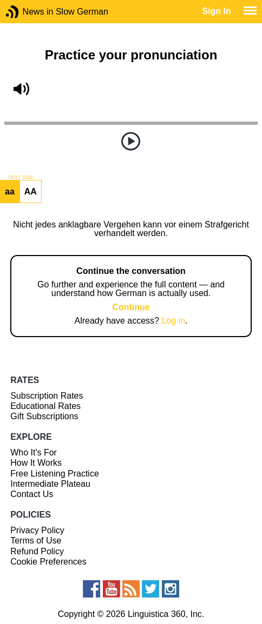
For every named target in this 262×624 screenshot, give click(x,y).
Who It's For (33, 452)
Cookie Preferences (48, 561)
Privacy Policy (37, 530)
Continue (130, 307)
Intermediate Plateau (50, 483)
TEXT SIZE (21, 177)
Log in (173, 320)
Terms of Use (35, 540)
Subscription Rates (46, 395)
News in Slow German (28, 11)
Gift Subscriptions (44, 416)
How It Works (36, 462)
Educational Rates (45, 406)
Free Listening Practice (54, 473)
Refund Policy (37, 551)
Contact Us (31, 494)
